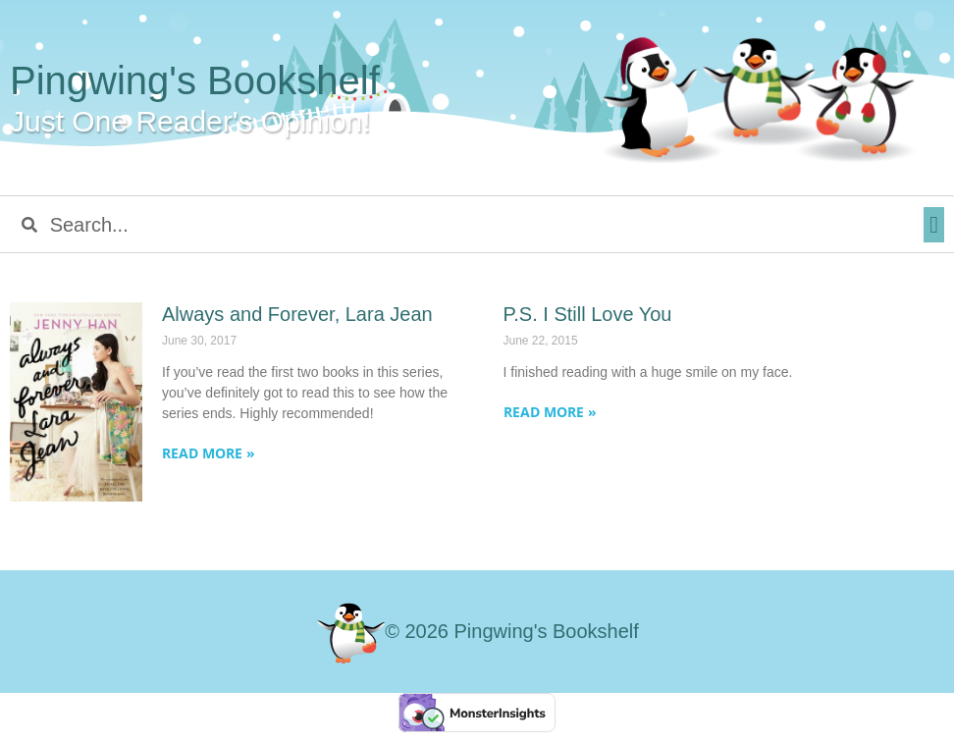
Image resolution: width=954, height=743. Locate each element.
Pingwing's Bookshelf (195, 80)
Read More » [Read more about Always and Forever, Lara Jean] (208, 453)
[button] (934, 224)
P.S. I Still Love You (588, 314)
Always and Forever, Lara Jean (297, 314)
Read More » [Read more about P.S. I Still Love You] (550, 411)
